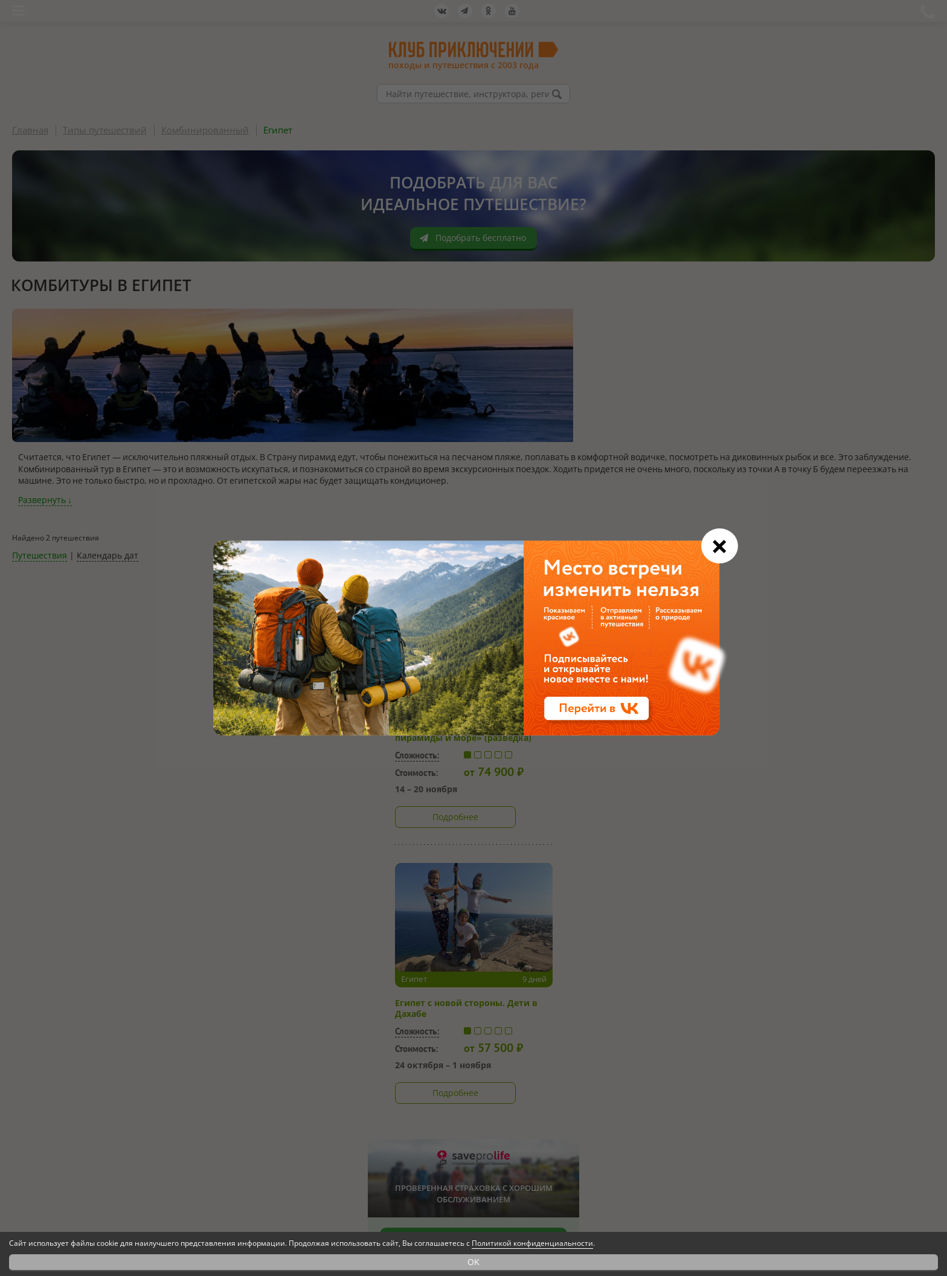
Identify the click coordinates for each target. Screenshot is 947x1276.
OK (473, 1262)
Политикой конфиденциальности (532, 1243)
